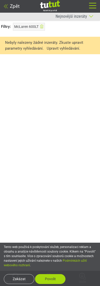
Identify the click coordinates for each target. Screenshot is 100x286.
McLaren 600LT (29, 26)
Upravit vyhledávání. (63, 48)
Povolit (50, 279)
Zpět (12, 6)
